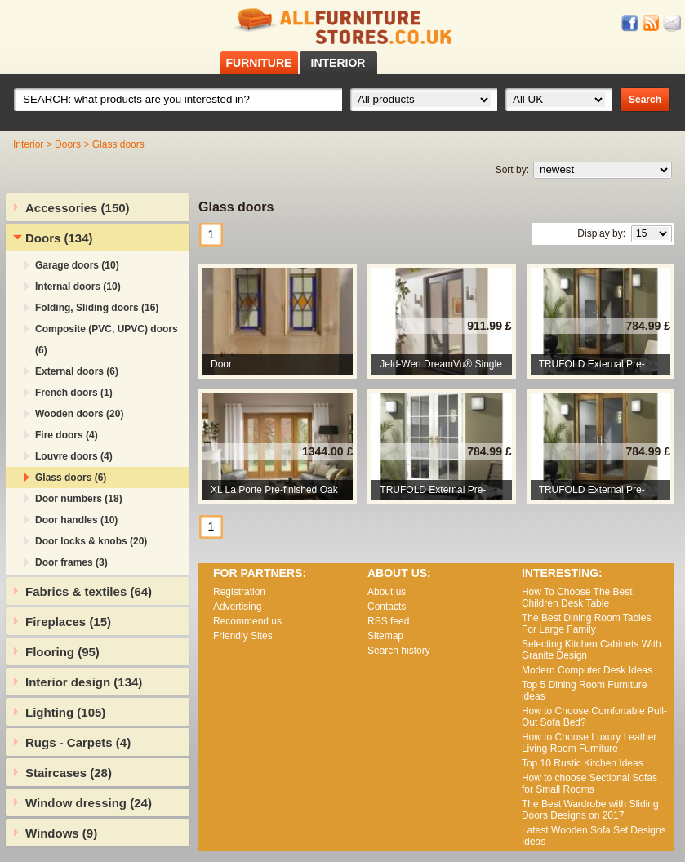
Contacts (386, 606)
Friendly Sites (243, 636)
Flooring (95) (62, 652)
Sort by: (512, 170)
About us (386, 592)
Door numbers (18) (78, 498)
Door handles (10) (76, 520)
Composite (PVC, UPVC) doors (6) (106, 339)
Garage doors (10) (77, 265)
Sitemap (385, 636)
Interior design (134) (83, 682)
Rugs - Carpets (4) (78, 742)
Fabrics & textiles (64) (88, 591)
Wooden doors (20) (79, 414)
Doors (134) (59, 238)
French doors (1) (74, 392)
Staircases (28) (68, 773)
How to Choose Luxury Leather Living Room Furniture (589, 742)
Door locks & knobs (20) (91, 541)
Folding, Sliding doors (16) (96, 307)
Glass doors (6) (70, 477)
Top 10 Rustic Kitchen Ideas (582, 763)
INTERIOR (338, 62)
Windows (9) (61, 833)
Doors (68, 144)
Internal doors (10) (78, 286)
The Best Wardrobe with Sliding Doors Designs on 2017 (590, 809)
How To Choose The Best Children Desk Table (577, 597)
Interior (28, 144)
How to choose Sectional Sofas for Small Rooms (589, 783)
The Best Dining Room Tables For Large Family (587, 623)
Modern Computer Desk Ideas (587, 670)
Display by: (601, 233)
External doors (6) (76, 371)
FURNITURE (259, 62)
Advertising (237, 606)
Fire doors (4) (66, 435)
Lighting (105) (65, 712)
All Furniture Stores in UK (342, 26)
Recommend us (247, 621)
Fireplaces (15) (68, 622)
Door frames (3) (71, 562)
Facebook (630, 23)
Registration (239, 592)
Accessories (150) (77, 208)
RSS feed (652, 23)
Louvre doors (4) (74, 456)
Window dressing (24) (88, 803)
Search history (398, 650)
